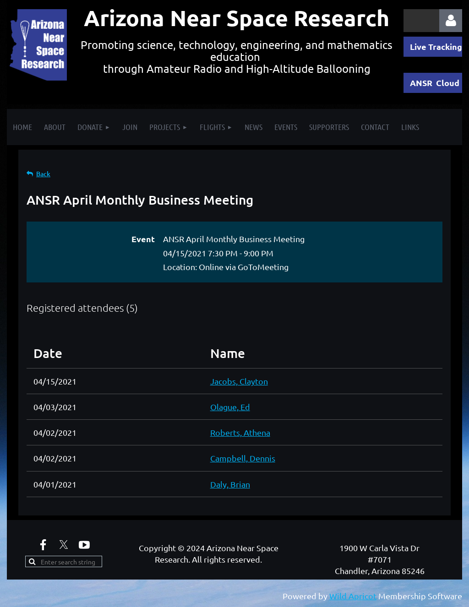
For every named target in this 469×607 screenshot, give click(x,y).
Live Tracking (436, 46)
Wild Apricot (352, 596)
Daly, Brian (230, 484)
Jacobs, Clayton (239, 381)
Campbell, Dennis (242, 458)
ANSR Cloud (434, 82)
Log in (450, 20)
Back (43, 173)
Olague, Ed (230, 407)
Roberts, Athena (240, 432)
